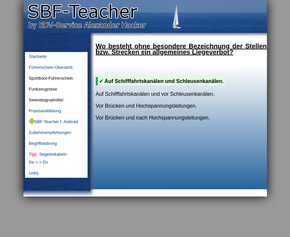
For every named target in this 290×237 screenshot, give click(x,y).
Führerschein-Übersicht (51, 67)
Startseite (38, 56)
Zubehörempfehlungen (50, 132)
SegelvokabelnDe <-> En (48, 158)
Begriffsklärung (43, 143)
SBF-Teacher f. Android (53, 121)
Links (34, 173)
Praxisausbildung (45, 110)
